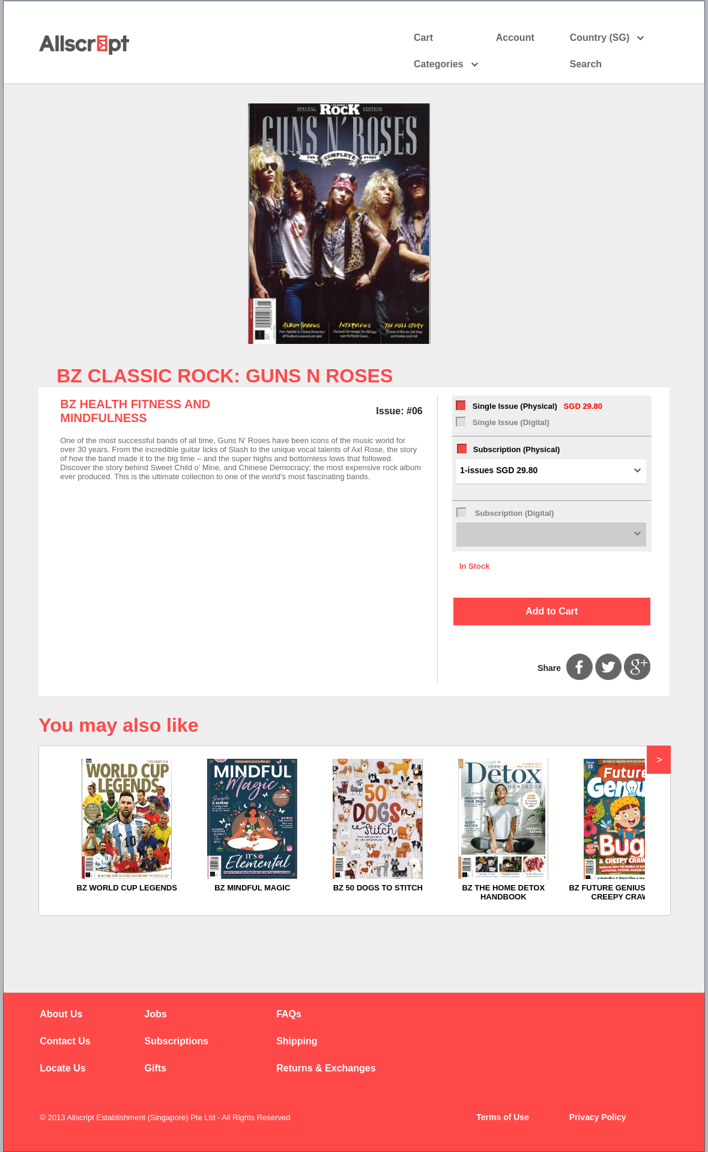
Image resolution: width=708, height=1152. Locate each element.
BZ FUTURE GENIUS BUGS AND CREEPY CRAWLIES (629, 892)
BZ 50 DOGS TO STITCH (378, 887)
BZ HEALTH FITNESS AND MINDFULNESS (135, 410)
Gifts (155, 1068)
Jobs (156, 1014)
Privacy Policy (597, 1117)
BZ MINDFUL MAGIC (252, 887)
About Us (61, 1014)
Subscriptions (177, 1041)
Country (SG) (607, 37)
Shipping (296, 1041)
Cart (423, 37)
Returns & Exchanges (325, 1068)
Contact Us (65, 1041)
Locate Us (62, 1068)
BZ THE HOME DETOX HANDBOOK (503, 892)
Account (525, 37)
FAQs (288, 1014)
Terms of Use (502, 1117)
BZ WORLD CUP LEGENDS (127, 887)
